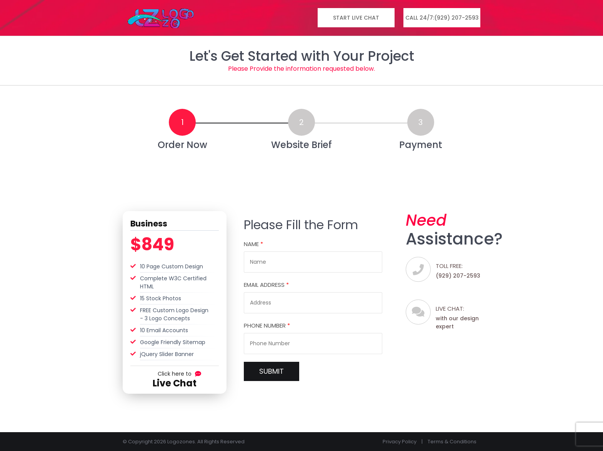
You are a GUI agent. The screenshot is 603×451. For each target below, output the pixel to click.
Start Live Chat (356, 18)
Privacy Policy (399, 441)
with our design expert (461, 317)
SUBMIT (271, 371)
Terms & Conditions (452, 441)
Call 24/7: (442, 18)
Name (253, 244)
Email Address (266, 285)
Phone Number (267, 325)
